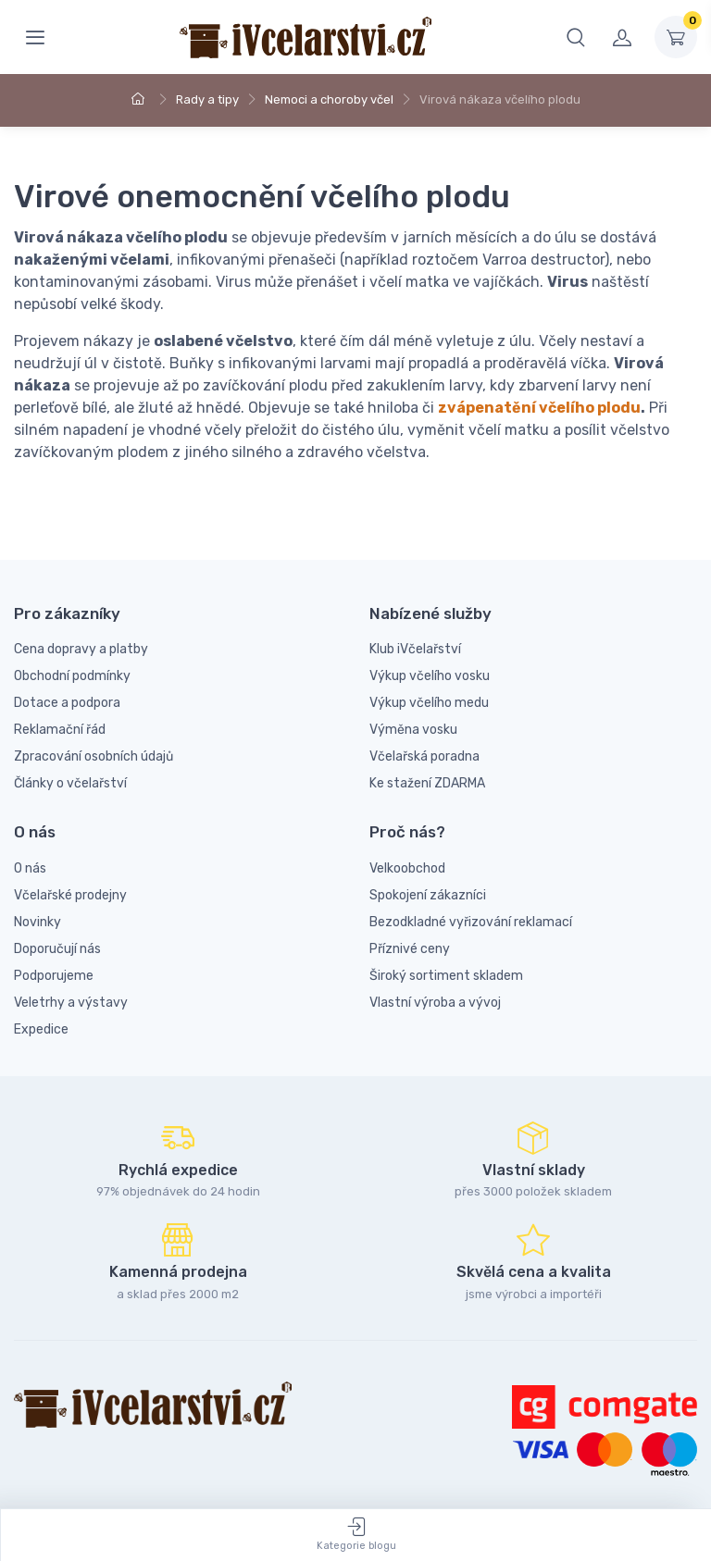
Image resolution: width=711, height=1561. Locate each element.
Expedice (41, 1029)
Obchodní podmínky (72, 676)
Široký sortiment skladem (446, 976)
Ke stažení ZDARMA (427, 783)
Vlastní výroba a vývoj (435, 1002)
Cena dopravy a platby (81, 649)
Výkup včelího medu (429, 703)
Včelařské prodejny (70, 895)
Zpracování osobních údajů (93, 756)
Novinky (37, 922)
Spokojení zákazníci (427, 895)
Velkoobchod (407, 868)
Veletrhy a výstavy (71, 1002)
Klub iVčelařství (415, 649)
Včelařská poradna (424, 756)
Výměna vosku (413, 729)
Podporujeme (54, 976)
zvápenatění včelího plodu (539, 407)
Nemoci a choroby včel (329, 99)
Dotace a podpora (67, 703)
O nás (30, 868)
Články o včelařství (70, 783)
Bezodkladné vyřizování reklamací (470, 922)
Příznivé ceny (409, 949)
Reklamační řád (60, 729)
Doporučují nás (57, 949)
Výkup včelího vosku (429, 676)
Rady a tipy (207, 99)
